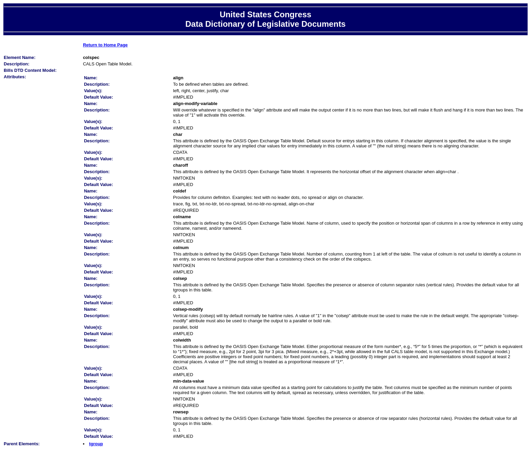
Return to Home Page (105, 44)
